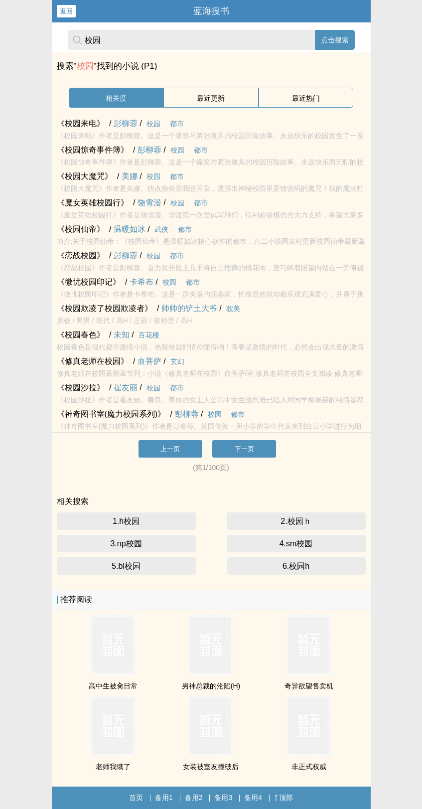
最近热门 (306, 98)
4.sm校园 (296, 543)
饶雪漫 (149, 202)
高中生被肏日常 (113, 686)
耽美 (233, 309)
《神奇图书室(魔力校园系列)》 (111, 414)
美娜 (130, 176)
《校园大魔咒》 (85, 176)
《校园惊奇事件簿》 (93, 150)
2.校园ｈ (296, 521)
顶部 (283, 798)
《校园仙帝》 (81, 229)
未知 (122, 334)
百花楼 (149, 335)
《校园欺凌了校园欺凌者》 (104, 308)
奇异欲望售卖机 (308, 686)
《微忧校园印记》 (89, 282)
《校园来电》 (81, 123)
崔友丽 (126, 387)
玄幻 (177, 361)
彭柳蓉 (126, 123)
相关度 (116, 98)
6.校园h (295, 566)
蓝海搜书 (211, 11)
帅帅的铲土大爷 (189, 308)
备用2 (194, 798)
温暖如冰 (129, 229)
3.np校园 (125, 543)
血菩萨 (149, 361)
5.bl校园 (126, 566)
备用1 (164, 798)
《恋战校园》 (81, 255)
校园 (153, 124)
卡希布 (141, 282)
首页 (136, 798)
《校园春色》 (81, 334)
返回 (66, 11)
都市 (177, 124)
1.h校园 (126, 521)
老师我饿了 (113, 767)
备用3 (223, 798)
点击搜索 (335, 40)
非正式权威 (308, 767)
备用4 (253, 798)
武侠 (161, 229)
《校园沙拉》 (81, 387)
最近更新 (211, 98)
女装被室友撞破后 (211, 767)
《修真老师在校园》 (93, 361)
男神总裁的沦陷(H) (211, 686)
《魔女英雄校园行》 (93, 202)
